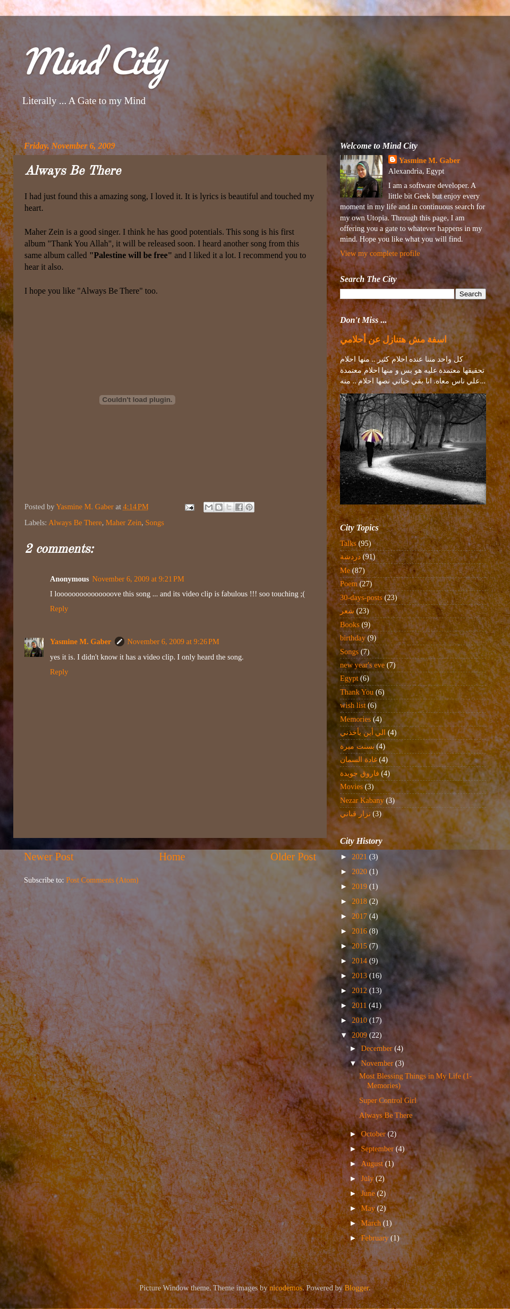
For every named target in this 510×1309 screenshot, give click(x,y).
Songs (155, 522)
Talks (348, 543)
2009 (360, 1035)
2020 (360, 871)
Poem (349, 583)
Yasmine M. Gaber (81, 641)
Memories (355, 719)
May (369, 1208)
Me (345, 570)
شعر (347, 610)
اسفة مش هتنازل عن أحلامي (393, 340)
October (374, 1134)
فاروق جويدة (359, 773)
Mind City (93, 61)
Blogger (357, 1288)
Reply (59, 608)
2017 (360, 916)
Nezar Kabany (362, 800)
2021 (360, 856)
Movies (351, 786)
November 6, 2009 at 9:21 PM (138, 579)
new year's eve (362, 665)
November (378, 1063)
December (378, 1048)
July (368, 1178)
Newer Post (49, 856)
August (373, 1163)
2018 (360, 901)
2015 (360, 946)
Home (172, 856)
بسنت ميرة (357, 746)
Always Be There (74, 522)
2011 (360, 1005)
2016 (360, 931)
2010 (360, 1020)
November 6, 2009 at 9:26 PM (173, 641)
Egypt (349, 678)
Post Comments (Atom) (102, 880)
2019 (360, 886)
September (378, 1148)
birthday (353, 638)
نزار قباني (355, 813)
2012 (360, 990)
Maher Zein (124, 522)
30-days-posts (361, 597)
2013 (360, 975)
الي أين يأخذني (363, 732)
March (372, 1223)
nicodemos (285, 1288)
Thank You (356, 692)
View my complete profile (380, 253)
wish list (353, 705)
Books (350, 624)
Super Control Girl (387, 1100)
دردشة (350, 556)
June (369, 1193)
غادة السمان (358, 759)
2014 (360, 960)
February (376, 1238)
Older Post (293, 856)
